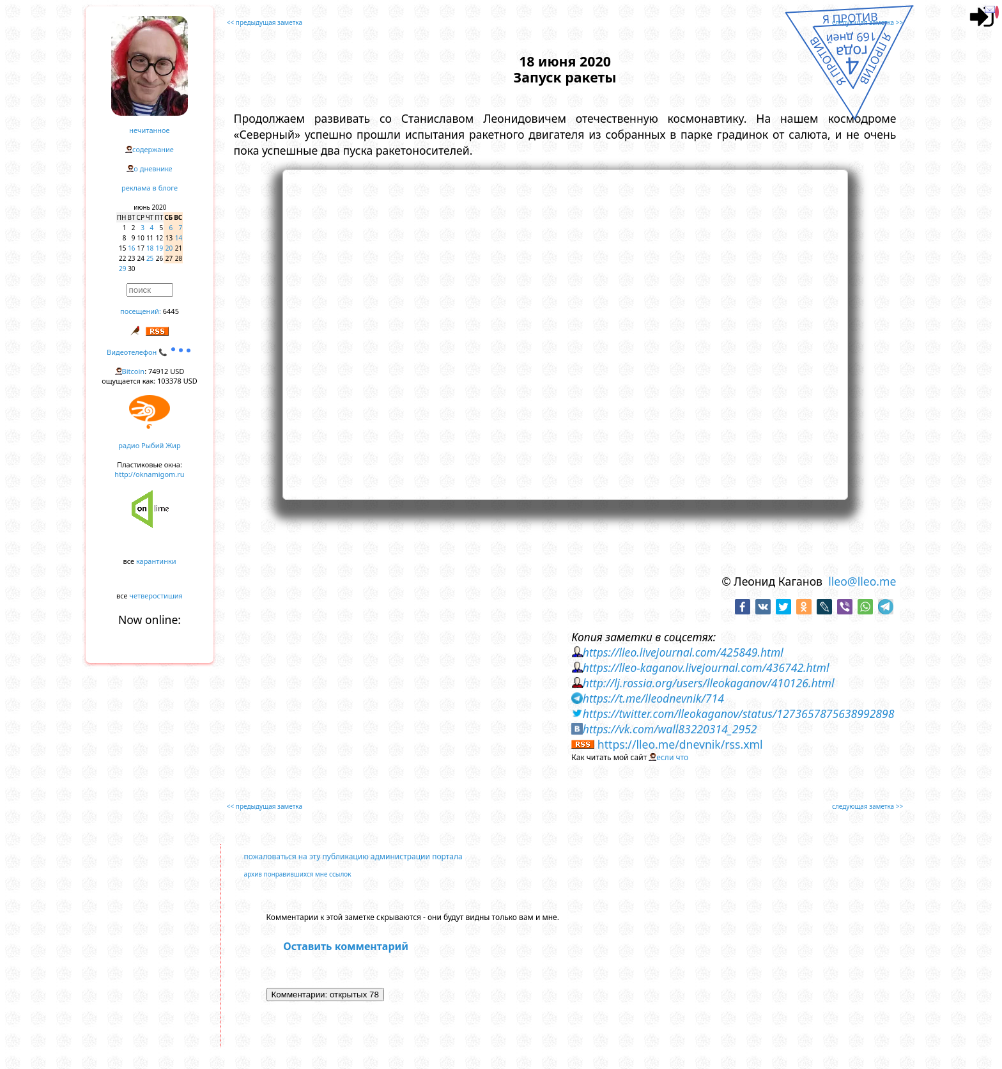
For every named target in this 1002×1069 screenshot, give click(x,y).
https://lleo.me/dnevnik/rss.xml (680, 744)
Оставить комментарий (345, 946)
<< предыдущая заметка (264, 22)
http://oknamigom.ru (149, 474)
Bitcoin (133, 371)
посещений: (140, 311)
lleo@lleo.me (862, 581)
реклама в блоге (149, 187)
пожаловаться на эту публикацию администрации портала (353, 856)
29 (122, 268)
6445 (171, 311)
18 (149, 248)
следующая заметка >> (867, 22)
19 (159, 248)
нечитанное (149, 130)
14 (178, 237)
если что (672, 757)
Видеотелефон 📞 (149, 352)
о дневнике (153, 168)
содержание (153, 149)
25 (149, 258)
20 (169, 248)
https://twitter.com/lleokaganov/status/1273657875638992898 (739, 713)
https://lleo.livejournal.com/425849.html (683, 652)
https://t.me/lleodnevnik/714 (653, 698)
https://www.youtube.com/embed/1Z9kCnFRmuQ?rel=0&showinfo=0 (565, 333)
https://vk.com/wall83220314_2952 (670, 729)
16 (131, 248)
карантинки (156, 561)
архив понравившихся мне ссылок (297, 874)
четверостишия (156, 595)
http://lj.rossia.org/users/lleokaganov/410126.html (709, 683)
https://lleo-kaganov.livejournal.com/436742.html (706, 667)
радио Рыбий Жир (149, 445)
